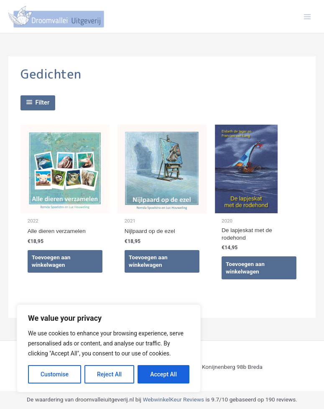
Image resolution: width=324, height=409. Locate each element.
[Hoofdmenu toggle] (307, 16)
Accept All (163, 374)
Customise (55, 374)
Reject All (109, 374)
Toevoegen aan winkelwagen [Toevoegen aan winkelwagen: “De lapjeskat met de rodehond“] (245, 268)
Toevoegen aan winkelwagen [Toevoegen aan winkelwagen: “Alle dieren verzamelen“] (51, 261)
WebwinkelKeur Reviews (173, 399)
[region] (109, 348)
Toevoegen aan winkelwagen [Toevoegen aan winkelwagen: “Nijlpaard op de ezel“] (148, 261)
